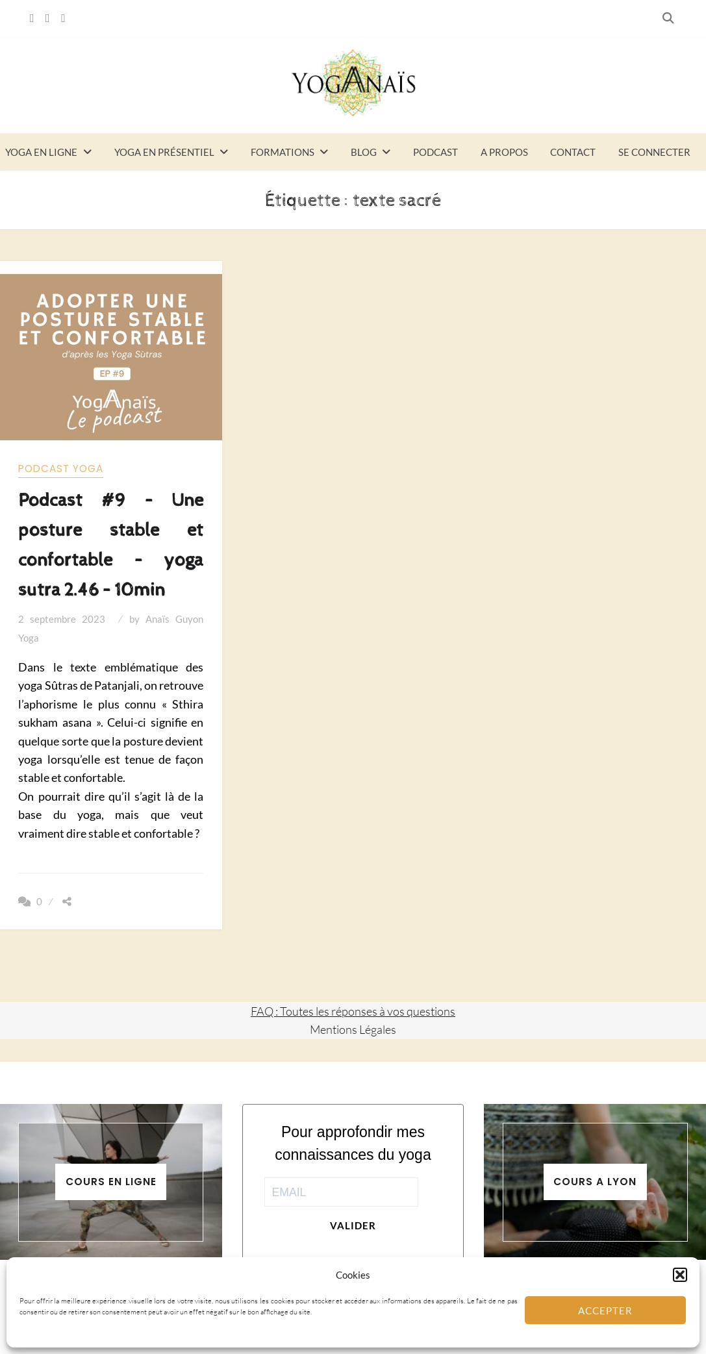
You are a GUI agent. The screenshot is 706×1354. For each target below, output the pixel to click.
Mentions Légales (353, 1029)
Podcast (435, 152)
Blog (364, 152)
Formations (282, 152)
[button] (680, 1274)
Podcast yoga (60, 468)
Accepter (605, 1310)
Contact (573, 152)
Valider (353, 1225)
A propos (504, 152)
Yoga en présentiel (164, 152)
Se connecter (654, 152)
